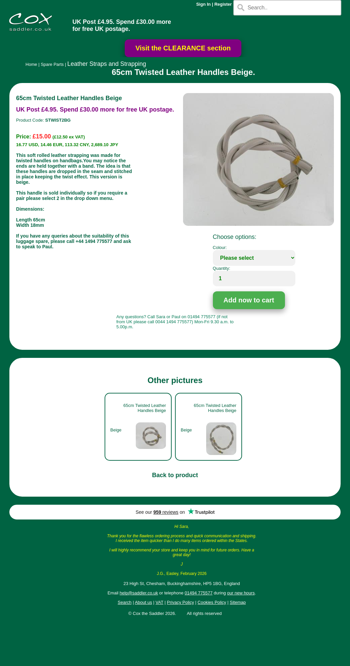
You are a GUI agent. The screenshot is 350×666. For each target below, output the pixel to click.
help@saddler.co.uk (139, 592)
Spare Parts (52, 64)
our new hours (240, 592)
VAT (159, 602)
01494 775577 (199, 592)
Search (124, 602)
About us (143, 602)
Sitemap (238, 602)
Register (223, 4)
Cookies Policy (211, 602)
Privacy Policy (180, 602)
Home (31, 64)
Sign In (203, 4)
